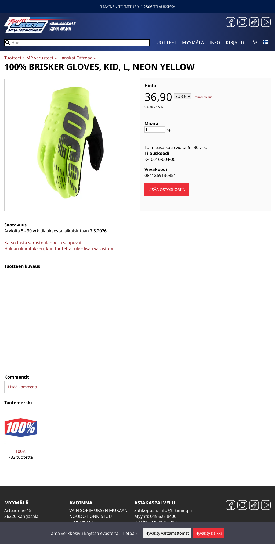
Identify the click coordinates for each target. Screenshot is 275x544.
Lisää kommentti (23, 386)
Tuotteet (165, 42)
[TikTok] (254, 22)
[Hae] (77, 42)
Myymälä (193, 42)
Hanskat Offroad (77, 58)
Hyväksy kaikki (208, 533)
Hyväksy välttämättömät (167, 533)
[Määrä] (154, 129)
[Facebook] (230, 22)
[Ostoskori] (254, 42)
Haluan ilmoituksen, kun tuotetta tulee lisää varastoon (59, 248)
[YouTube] (266, 22)
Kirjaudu (237, 42)
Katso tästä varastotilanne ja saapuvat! (43, 243)
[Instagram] (242, 22)
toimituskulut (203, 97)
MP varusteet (41, 58)
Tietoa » (130, 533)
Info (214, 42)
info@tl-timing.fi (175, 510)
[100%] (20, 439)
